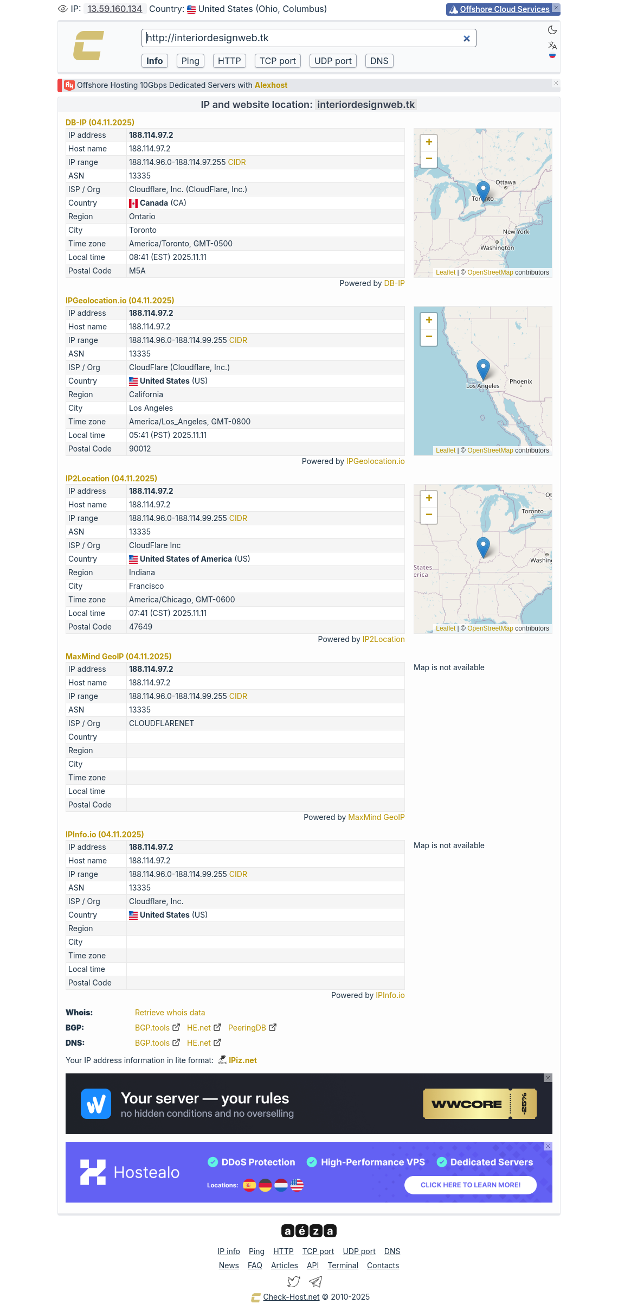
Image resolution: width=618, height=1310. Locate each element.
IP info (229, 1251)
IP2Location (384, 639)
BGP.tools (158, 1027)
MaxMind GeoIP (376, 817)
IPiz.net (237, 1060)
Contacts (383, 1265)
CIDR (237, 162)
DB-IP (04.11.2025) (100, 122)
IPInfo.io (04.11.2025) (105, 834)
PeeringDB (252, 1027)
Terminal (342, 1265)
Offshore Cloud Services (505, 9)
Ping (257, 1251)
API (313, 1265)
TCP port (318, 1251)
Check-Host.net (285, 1297)
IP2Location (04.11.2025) (111, 478)
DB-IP (394, 283)
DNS (392, 1251)
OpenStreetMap (490, 272)
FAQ (255, 1265)
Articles (284, 1265)
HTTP (283, 1251)
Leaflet (445, 272)
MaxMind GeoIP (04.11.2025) (119, 656)
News (229, 1265)
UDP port (359, 1251)
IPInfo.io (390, 995)
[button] (483, 192)
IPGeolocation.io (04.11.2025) (120, 300)
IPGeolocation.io (375, 461)
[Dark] (552, 29)
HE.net (204, 1027)
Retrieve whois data (170, 1012)
